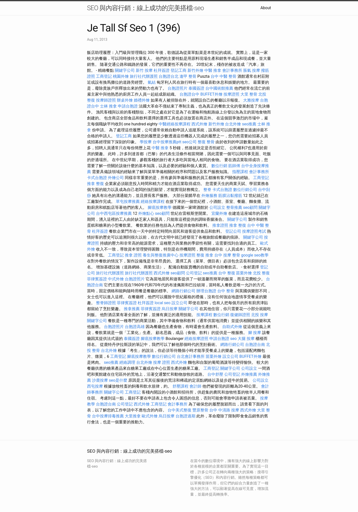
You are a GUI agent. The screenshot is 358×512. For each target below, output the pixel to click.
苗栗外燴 (244, 273)
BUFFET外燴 (211, 94)
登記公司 (233, 231)
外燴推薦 (249, 374)
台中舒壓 (215, 374)
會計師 (195, 386)
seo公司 (189, 142)
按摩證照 (231, 94)
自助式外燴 (232, 326)
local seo (163, 302)
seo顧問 (250, 207)
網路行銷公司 (183, 291)
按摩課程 (204, 314)
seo (233, 338)
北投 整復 (261, 273)
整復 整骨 (206, 142)
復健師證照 (240, 314)
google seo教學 (254, 255)
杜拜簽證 (162, 70)
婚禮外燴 (142, 100)
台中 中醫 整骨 (223, 76)
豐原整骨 (200, 410)
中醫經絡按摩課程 (174, 124)
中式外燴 (116, 279)
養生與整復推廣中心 (161, 255)
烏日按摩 (170, 308)
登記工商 (178, 70)
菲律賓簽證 (97, 279)
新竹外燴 (195, 70)
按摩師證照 (106, 100)
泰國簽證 (196, 88)
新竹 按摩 (144, 70)
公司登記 (194, 273)
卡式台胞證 (97, 177)
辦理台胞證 (206, 291)
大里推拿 (133, 416)
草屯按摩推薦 (128, 201)
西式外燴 (199, 124)
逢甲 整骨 (187, 76)
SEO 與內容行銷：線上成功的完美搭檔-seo (145, 8)
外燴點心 (146, 213)
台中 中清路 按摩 (224, 410)
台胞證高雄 (135, 326)
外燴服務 (209, 195)
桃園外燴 (121, 76)
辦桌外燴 (125, 100)
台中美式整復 (179, 410)
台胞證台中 (189, 94)
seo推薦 (249, 124)
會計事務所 (232, 70)
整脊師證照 (106, 302)
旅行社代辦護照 (144, 76)
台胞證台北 (169, 76)
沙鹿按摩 (100, 380)
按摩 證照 (161, 362)
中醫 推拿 (212, 70)
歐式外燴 (150, 416)
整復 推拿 (204, 255)
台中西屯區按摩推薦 (114, 213)
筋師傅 (234, 165)
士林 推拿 (108, 106)
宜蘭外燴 (219, 213)
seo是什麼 (118, 380)
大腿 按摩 (246, 338)
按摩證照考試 (254, 231)
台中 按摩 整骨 (227, 255)
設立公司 (179, 302)
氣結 (152, 82)
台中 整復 (226, 273)
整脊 (207, 189)
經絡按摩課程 (153, 201)
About (265, 7)
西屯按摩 (95, 386)
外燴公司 (116, 177)
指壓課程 (240, 171)
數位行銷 (219, 165)
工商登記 (104, 76)
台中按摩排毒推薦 (108, 416)
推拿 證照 (133, 255)
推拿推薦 (132, 308)
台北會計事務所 (191, 356)
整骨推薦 (234, 207)
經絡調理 (127, 362)
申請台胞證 (128, 106)
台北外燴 (233, 124)
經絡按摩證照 (196, 338)
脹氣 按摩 (251, 70)
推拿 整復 (95, 183)
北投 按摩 (259, 314)
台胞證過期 (185, 416)
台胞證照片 (177, 88)
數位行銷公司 (245, 189)
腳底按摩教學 (160, 207)
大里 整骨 (248, 94)
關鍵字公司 (125, 70)
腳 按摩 (254, 332)
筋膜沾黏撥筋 (230, 195)
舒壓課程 (180, 386)
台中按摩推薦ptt (167, 142)
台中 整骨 (225, 291)
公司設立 (217, 207)
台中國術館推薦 (219, 88)
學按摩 (146, 142)
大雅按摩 (251, 100)
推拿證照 (220, 225)
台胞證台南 (255, 344)
